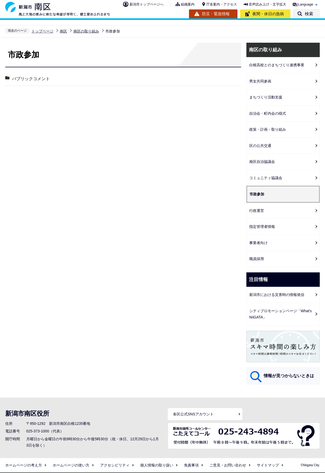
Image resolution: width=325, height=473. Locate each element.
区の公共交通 (260, 146)
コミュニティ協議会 (265, 178)
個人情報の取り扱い (156, 465)
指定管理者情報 (262, 226)
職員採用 (256, 259)
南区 (63, 31)
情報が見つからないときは (289, 375)
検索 (309, 14)
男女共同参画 (260, 81)
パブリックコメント (31, 78)
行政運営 (256, 210)
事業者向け (258, 243)
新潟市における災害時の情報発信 (276, 295)
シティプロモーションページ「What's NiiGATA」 (280, 314)
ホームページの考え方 (23, 465)
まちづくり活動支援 (265, 97)
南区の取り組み (86, 31)
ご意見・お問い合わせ (227, 465)
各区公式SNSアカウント (193, 414)
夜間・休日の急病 (268, 14)
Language (305, 4)
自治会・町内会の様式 (267, 113)
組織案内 (187, 4)
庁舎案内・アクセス (221, 4)
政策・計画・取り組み (267, 129)
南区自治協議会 (262, 162)
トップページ (42, 31)
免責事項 (191, 465)
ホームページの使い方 (71, 465)
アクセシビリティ (114, 465)
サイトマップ (268, 465)
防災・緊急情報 (216, 14)
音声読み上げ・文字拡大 (267, 4)
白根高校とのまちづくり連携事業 (276, 65)
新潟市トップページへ (146, 4)
